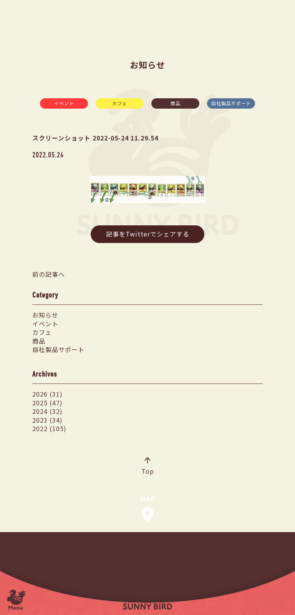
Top (147, 466)
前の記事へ (48, 274)
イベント (64, 103)
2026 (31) (47, 393)
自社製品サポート (231, 103)
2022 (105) (49, 428)
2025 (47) (47, 402)
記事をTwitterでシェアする (147, 233)
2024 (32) (47, 411)
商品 (176, 103)
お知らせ (45, 314)
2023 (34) (47, 420)
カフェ (119, 103)
